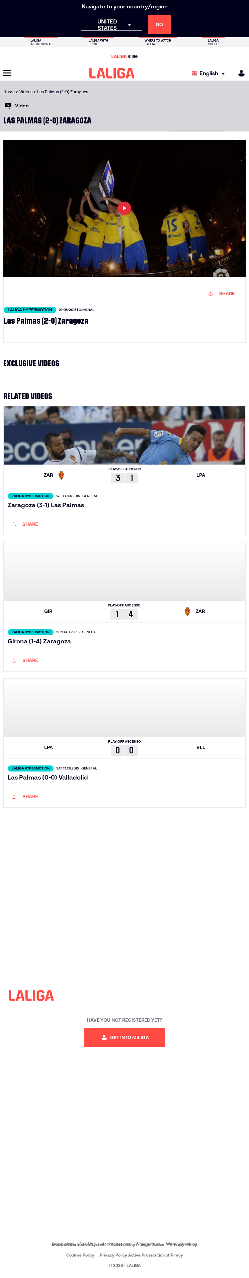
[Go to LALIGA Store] (124, 56)
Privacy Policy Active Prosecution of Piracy (141, 1255)
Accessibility (123, 1244)
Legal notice (152, 1244)
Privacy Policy (183, 1244)
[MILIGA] (239, 73)
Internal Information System (78, 1244)
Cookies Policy (80, 1255)
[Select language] (209, 73)
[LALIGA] (112, 73)
